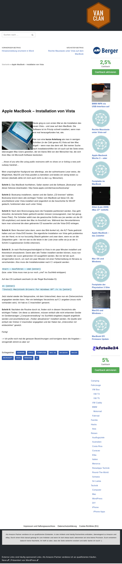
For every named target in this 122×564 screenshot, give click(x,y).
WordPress (97, 499)
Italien (95, 460)
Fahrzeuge (96, 385)
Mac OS (53, 353)
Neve (5, 561)
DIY (94, 503)
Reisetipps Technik (101, 469)
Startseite (6, 64)
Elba (94, 455)
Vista (18, 358)
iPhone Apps (99, 512)
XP (37, 358)
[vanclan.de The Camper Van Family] (98, 15)
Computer (41, 353)
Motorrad (97, 412)
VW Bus (96, 390)
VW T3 (96, 394)
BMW (94, 407)
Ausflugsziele (98, 438)
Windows (28, 358)
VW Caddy (97, 403)
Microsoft (8, 358)
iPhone (95, 508)
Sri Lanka (96, 482)
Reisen (94, 433)
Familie (94, 420)
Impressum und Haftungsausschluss (39, 527)
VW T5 (96, 398)
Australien (97, 442)
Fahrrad (96, 416)
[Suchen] (16, 34)
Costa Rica (97, 447)
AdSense (21, 353)
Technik (94, 486)
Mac (94, 495)
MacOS (75, 353)
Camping (95, 381)
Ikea (94, 429)
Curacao (96, 451)
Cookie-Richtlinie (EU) (89, 527)
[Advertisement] (43, 87)
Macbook (64, 353)
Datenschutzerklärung (67, 527)
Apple (31, 353)
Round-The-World (100, 473)
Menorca (96, 464)
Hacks (94, 425)
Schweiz (96, 477)
